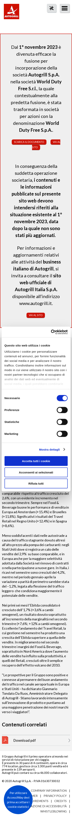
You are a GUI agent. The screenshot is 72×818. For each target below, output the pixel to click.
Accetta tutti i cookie (36, 461)
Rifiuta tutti (36, 483)
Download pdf (24, 740)
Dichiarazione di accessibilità (43, 806)
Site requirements (33, 801)
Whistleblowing (53, 811)
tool (49, 15)
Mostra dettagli (49, 449)
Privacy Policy (55, 795)
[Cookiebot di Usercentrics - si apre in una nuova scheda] (51, 331)
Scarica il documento (29, 141)
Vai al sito (36, 315)
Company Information (49, 790)
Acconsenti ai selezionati (36, 472)
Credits (60, 801)
